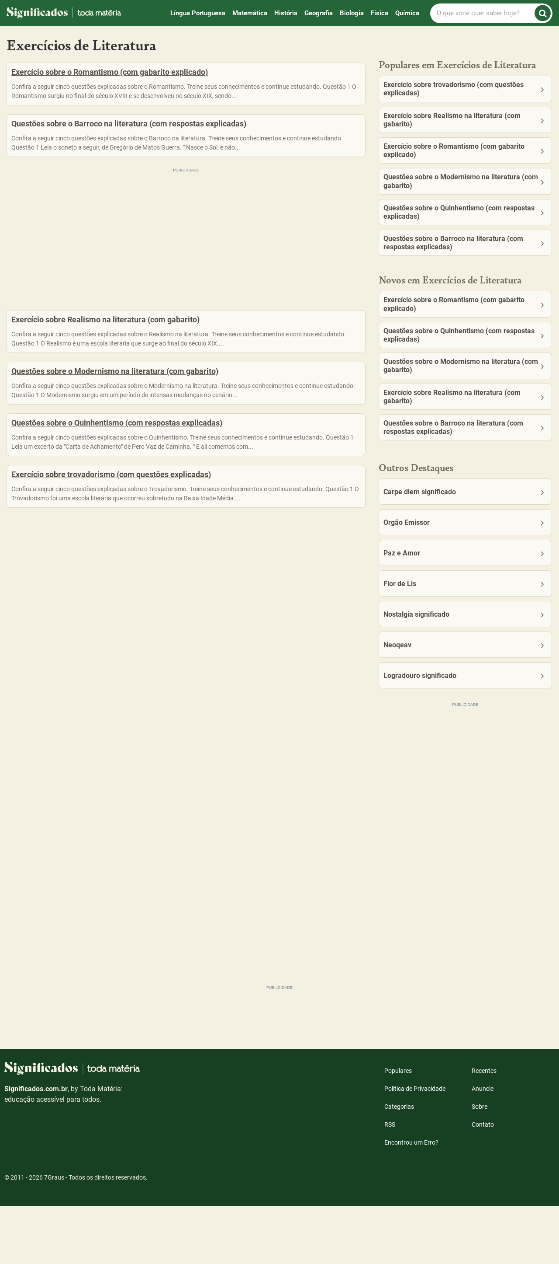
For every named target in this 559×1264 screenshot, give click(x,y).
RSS (389, 1182)
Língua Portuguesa (197, 13)
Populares (398, 1128)
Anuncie (482, 1146)
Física (379, 13)
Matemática (249, 13)
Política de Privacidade (414, 1146)
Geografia (318, 13)
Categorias (399, 1164)
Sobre (479, 1164)
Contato (483, 1182)
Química (407, 13)
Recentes (484, 1128)
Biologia (352, 13)
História (285, 13)
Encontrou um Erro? (411, 1200)
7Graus (54, 1235)
